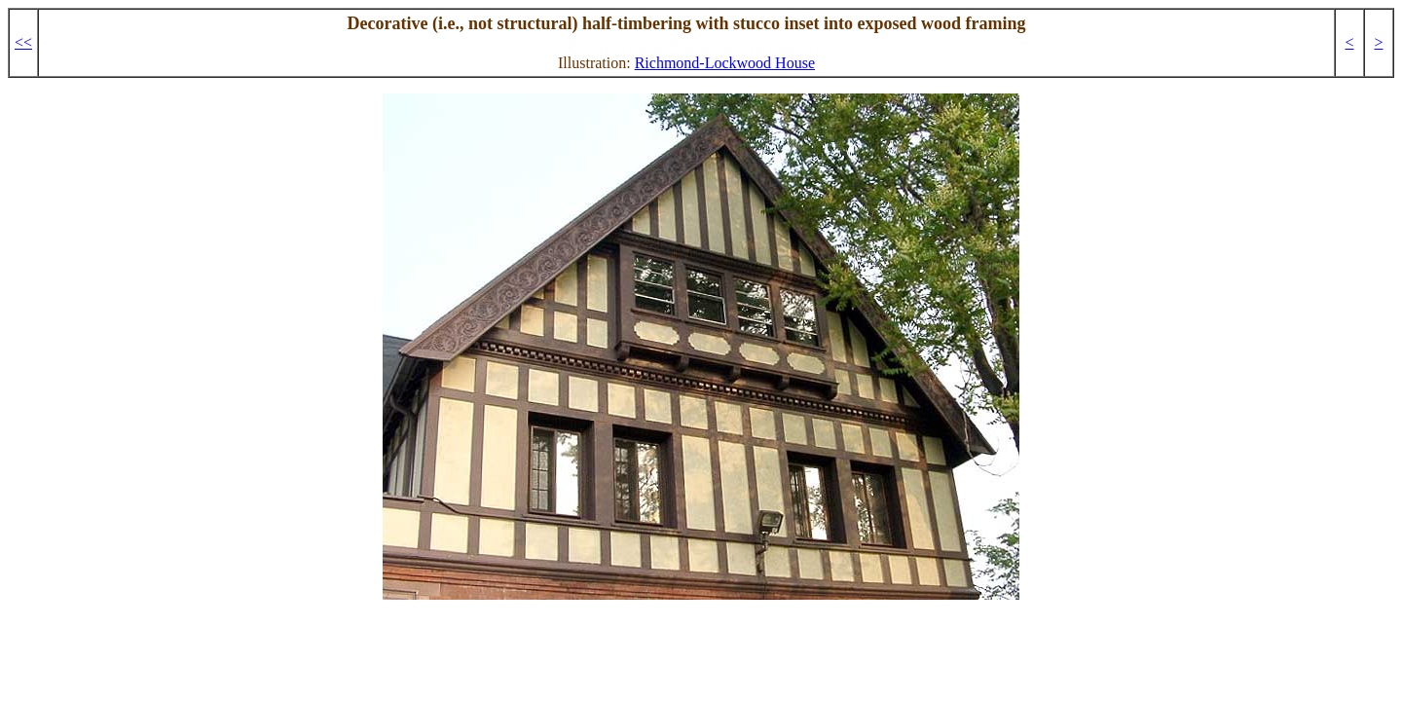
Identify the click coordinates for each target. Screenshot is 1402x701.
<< (23, 42)
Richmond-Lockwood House (725, 63)
